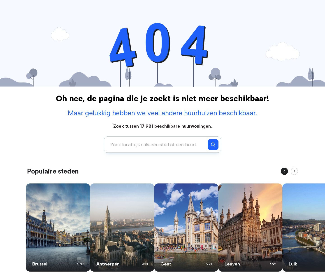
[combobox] (157, 145)
